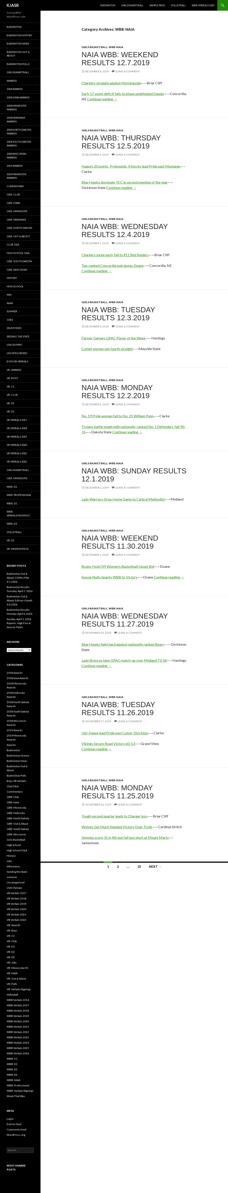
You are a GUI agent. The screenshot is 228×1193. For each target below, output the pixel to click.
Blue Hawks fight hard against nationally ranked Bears (122, 644)
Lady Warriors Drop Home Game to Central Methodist (123, 499)
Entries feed (14, 1124)
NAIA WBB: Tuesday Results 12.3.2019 (118, 314)
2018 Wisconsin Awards (16, 155)
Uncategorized (17, 353)
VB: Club (12, 394)
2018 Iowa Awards (18, 97)
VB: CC (11, 386)
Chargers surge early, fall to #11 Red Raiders (115, 255)
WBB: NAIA (116, 47)
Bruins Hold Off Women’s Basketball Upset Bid (117, 566)
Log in (10, 1118)
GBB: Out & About (18, 236)
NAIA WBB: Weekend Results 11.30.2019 (119, 542)
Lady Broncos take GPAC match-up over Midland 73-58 (124, 660)
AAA (9, 294)
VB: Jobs (12, 962)
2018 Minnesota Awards (16, 107)
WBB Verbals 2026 (18, 1053)
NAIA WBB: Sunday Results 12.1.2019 (133, 475)
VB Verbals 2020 (17, 444)
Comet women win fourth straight (107, 349)
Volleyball (178, 5)
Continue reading (102, 99)
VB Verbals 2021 (17, 453)
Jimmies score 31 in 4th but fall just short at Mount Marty (125, 837)
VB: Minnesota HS (17, 548)
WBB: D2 (12, 503)
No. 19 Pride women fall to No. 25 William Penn (117, 416)
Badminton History (19, 35)
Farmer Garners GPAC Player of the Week (113, 338)
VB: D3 (11, 957)
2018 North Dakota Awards (19, 131)
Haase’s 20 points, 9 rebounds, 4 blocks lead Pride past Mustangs (131, 166)
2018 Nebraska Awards (16, 119)
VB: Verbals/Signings (19, 989)
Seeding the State (18, 336)
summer (12, 311)
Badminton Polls (18, 64)
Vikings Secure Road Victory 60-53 (108, 743)
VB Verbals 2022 (17, 461)
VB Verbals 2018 (17, 428)
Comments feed (16, 1129)
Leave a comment (127, 71)
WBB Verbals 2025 (18, 1048)
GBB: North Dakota (19, 227)
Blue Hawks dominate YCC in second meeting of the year (124, 182)
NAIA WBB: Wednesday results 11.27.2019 (124, 620)
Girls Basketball (132, 5)
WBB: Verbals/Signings (18, 513)
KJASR (13, 5)
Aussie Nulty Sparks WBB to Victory (109, 577)
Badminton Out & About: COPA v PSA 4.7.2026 (18, 577)
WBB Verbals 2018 (18, 1010)
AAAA (10, 303)
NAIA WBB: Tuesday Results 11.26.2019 (118, 708)
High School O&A (18, 253)
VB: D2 (10, 411)
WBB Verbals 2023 (203, 5)
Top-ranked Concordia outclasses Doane (112, 265)
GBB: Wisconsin (17, 269)
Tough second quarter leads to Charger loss (114, 816)
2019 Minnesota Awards (16, 176)
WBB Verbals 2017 (18, 1005)
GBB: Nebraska (16, 219)
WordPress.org (16, 1134)
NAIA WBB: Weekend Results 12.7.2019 (119, 59)
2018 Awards (14, 88)
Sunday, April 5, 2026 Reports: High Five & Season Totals (19, 623)
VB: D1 (10, 403)
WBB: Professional (19, 494)
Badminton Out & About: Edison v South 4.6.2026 (19, 600)
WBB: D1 (12, 486)
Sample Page (157, 5)
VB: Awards (14, 369)
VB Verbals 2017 (17, 419)
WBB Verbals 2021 (18, 1026)
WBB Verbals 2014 (18, 1000)
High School (15, 286)
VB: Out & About (16, 978)
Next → (155, 866)
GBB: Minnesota (17, 211)
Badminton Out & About (18, 54)
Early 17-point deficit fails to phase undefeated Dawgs (122, 93)
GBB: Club (13, 194)
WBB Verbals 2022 (18, 1032)
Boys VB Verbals (17, 361)
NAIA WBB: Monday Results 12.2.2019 (117, 391)
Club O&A (13, 244)
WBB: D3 (12, 523)
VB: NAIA (12, 973)
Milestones (14, 328)
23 (139, 866)
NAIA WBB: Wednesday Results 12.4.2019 (124, 230)
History (12, 277)
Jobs (10, 319)
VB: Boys (12, 378)
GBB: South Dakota (19, 261)
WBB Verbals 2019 (18, 1016)
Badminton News (18, 43)
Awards (12, 80)
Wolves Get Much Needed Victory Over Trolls (116, 827)
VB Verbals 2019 (17, 436)
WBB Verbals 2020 (18, 1021)
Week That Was (16, 1096)
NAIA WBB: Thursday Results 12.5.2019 (121, 142)
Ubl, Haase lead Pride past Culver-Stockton (114, 733)
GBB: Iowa (13, 202)
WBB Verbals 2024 (18, 1042)
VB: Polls (12, 984)
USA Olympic (14, 344)
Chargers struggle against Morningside (111, 83)
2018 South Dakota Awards (19, 143)
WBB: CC (12, 1058)
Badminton (107, 5)
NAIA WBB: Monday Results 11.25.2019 (117, 792)
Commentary (15, 186)
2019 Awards (14, 165)
